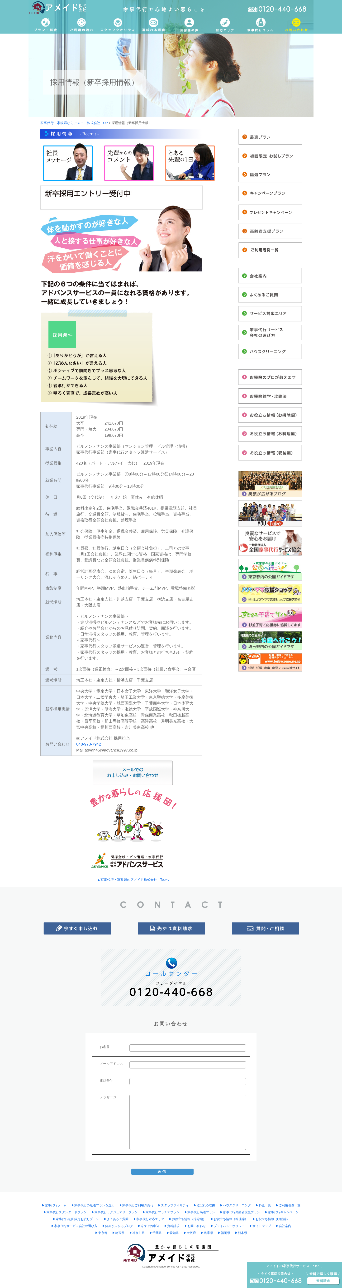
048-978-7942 (88, 744)
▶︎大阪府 (190, 1233)
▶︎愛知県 (172, 1233)
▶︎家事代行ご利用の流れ (136, 1205)
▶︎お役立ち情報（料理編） (229, 1219)
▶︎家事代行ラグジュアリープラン (114, 1212)
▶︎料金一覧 (263, 1205)
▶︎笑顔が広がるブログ (117, 1226)
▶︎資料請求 (172, 1226)
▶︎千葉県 (155, 1233)
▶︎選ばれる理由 (204, 1205)
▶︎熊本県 (241, 1233)
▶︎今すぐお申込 (148, 1226)
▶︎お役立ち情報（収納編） (271, 1219)
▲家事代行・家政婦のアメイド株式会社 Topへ (133, 880)
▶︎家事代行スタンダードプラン (65, 1212)
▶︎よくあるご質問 (116, 1219)
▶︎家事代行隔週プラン (199, 1212)
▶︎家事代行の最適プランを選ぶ (92, 1205)
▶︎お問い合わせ (195, 1226)
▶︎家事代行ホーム (54, 1205)
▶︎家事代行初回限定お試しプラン (76, 1219)
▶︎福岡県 (224, 1233)
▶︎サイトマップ (260, 1226)
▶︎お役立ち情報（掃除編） (187, 1219)
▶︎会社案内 (283, 1226)
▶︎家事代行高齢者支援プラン (240, 1212)
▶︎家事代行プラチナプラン (161, 1212)
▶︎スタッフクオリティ (173, 1205)
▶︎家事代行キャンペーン (282, 1212)
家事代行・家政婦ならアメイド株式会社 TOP (74, 123)
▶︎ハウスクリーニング (235, 1205)
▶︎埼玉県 (118, 1233)
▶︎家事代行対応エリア (148, 1219)
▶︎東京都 (101, 1233)
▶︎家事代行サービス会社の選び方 (74, 1226)
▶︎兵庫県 (207, 1233)
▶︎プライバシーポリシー (228, 1226)
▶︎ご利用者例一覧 (288, 1205)
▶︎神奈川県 (137, 1233)
